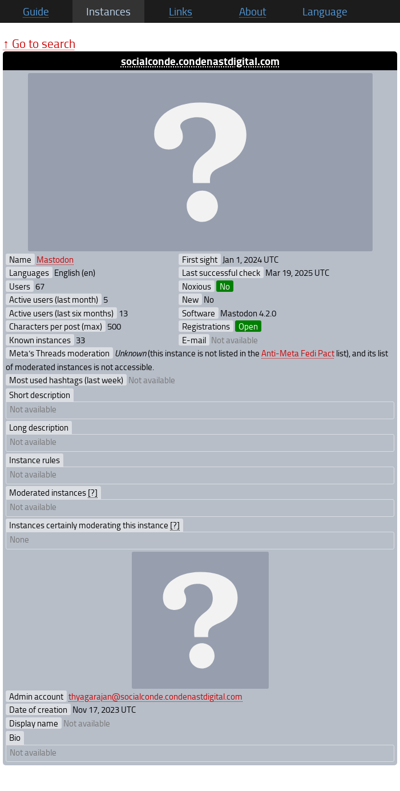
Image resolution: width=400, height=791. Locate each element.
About (252, 11)
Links (180, 11)
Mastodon (55, 259)
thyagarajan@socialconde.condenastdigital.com (155, 696)
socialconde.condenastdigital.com (200, 61)
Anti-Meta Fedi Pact (297, 353)
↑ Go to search (39, 43)
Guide (36, 11)
